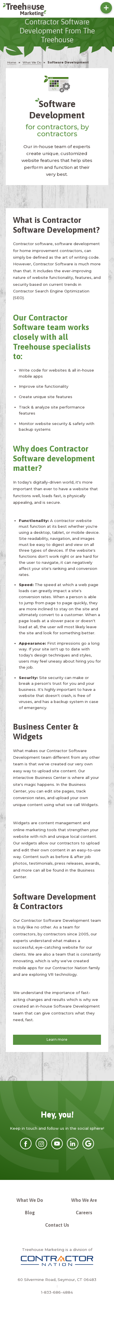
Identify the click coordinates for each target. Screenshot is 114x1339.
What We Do (29, 1200)
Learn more (57, 1039)
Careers (84, 1212)
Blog (30, 1212)
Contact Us (57, 1225)
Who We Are (84, 1200)
